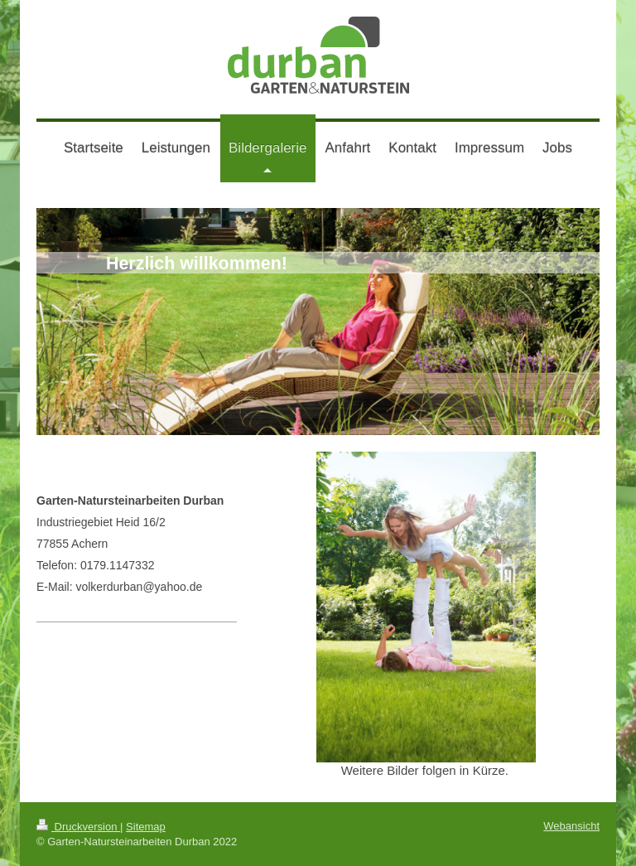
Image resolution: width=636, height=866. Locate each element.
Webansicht (571, 826)
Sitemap (146, 826)
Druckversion (78, 826)
